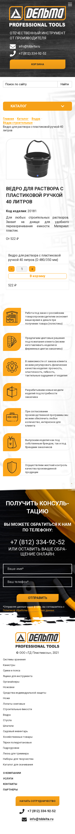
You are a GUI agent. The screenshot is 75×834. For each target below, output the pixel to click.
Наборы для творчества (18, 758)
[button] (37, 175)
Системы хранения (14, 659)
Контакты (10, 783)
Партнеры (10, 789)
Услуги (8, 778)
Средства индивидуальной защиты (24, 692)
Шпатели (8, 725)
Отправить (37, 598)
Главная (8, 118)
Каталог (23, 118)
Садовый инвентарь (15, 731)
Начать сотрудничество (37, 801)
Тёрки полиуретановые (17, 742)
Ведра (36, 118)
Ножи (6, 698)
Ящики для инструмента (17, 676)
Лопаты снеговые (14, 703)
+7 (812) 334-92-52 (32, 53)
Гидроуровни (11, 747)
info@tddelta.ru (29, 46)
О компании (12, 772)
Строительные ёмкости (17, 709)
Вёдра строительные (18, 122)
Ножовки (8, 687)
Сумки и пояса (11, 670)
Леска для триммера (16, 753)
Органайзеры (11, 681)
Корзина (37, 64)
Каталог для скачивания (18, 764)
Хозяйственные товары (18, 736)
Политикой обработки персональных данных (28, 610)
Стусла (7, 720)
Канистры (9, 665)
